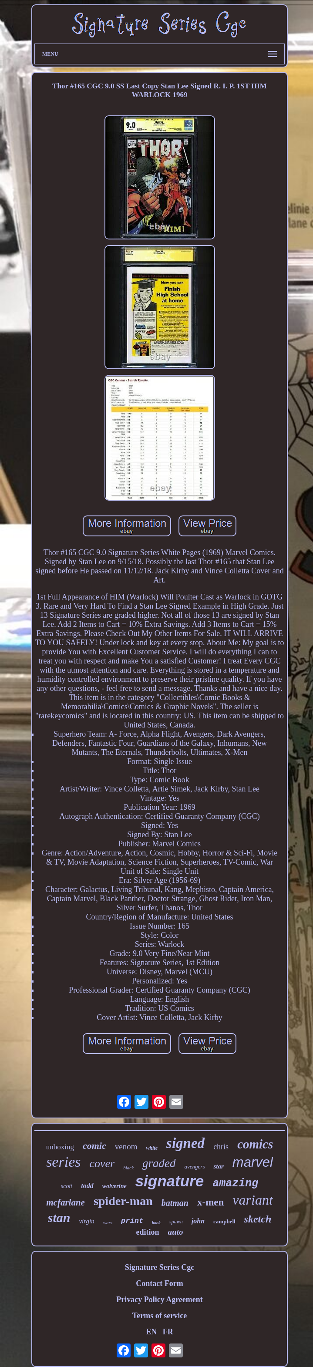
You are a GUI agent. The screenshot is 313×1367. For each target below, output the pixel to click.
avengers (195, 1166)
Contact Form (159, 1283)
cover (101, 1163)
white (152, 1148)
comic (94, 1145)
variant (252, 1200)
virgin (86, 1221)
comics (255, 1144)
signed (185, 1143)
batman (175, 1203)
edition (147, 1232)
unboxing (60, 1147)
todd (87, 1185)
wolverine (114, 1186)
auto (175, 1231)
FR (168, 1331)
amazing (235, 1183)
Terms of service (159, 1315)
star (218, 1166)
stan (59, 1217)
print (132, 1221)
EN (151, 1331)
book (156, 1222)
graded (159, 1163)
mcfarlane (65, 1202)
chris (221, 1146)
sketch (258, 1219)
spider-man (123, 1201)
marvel (252, 1162)
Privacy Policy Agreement (159, 1299)
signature (169, 1180)
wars (107, 1222)
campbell (224, 1221)
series (63, 1162)
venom (126, 1146)
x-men (210, 1202)
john (198, 1221)
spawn (176, 1222)
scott (66, 1186)
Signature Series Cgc (160, 1267)
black (128, 1167)
